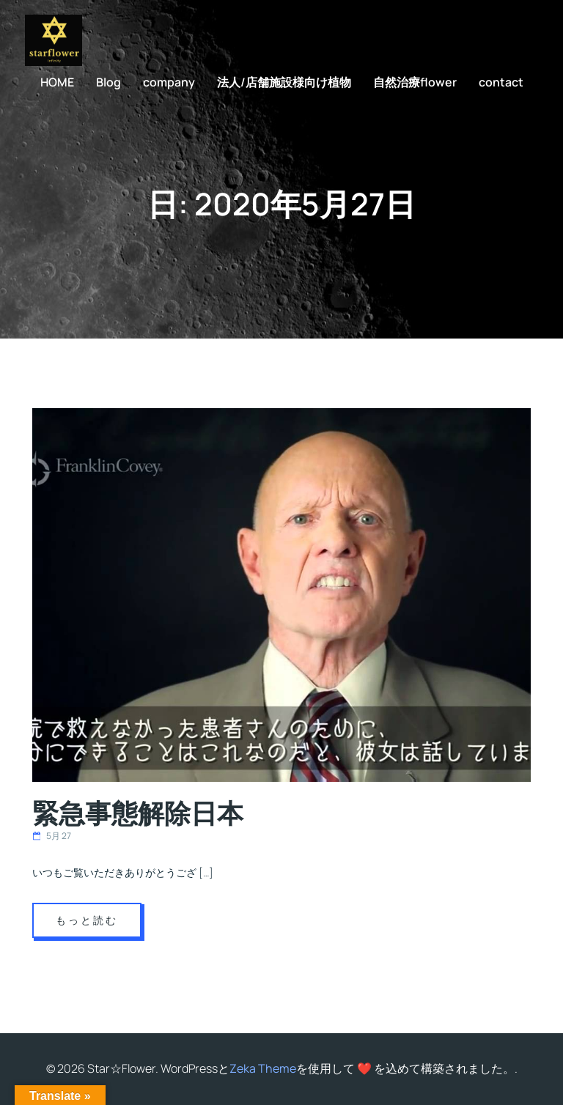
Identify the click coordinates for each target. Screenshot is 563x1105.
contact (501, 82)
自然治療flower (415, 82)
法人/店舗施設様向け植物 (284, 82)
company (169, 82)
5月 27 (51, 835)
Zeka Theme (262, 1068)
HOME (57, 82)
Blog (108, 82)
